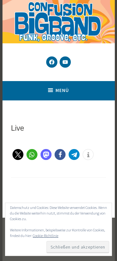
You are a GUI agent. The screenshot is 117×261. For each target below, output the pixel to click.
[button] (17, 154)
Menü (62, 90)
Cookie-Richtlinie (45, 235)
